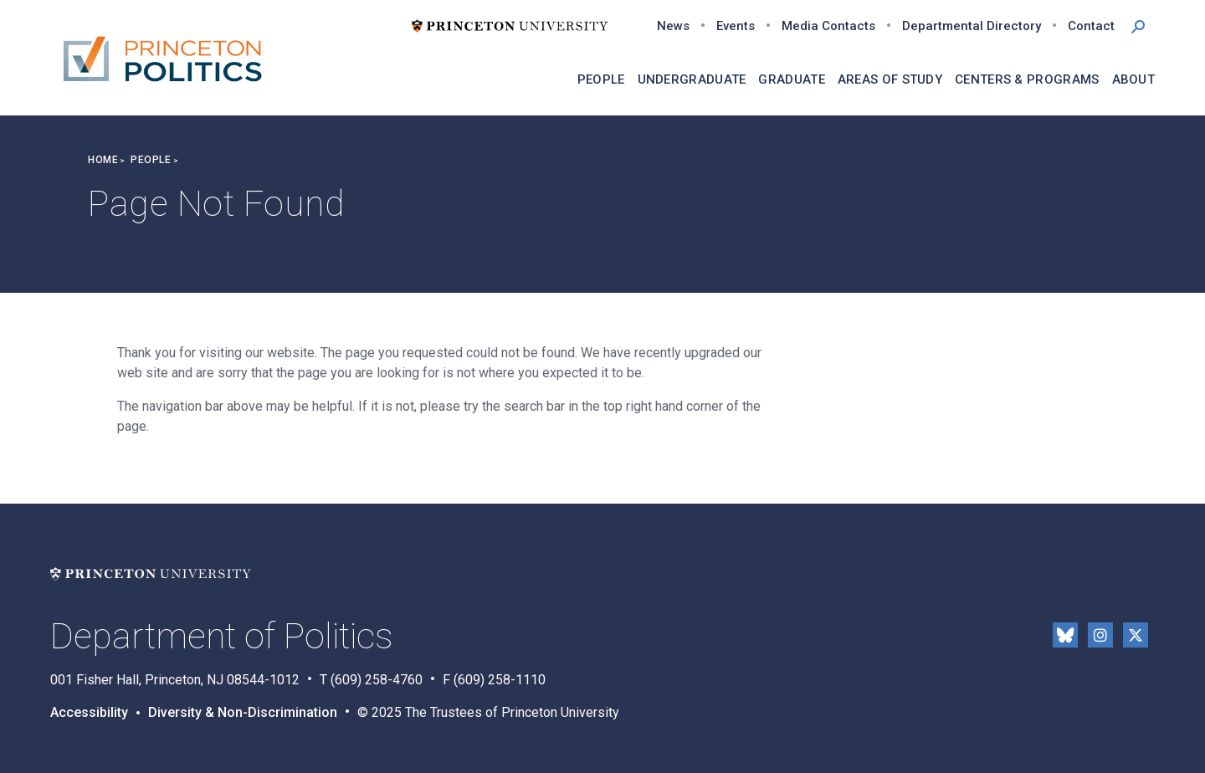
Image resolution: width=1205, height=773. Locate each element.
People (151, 160)
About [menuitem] (1134, 79)
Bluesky (1065, 635)
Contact (1091, 25)
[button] (1138, 25)
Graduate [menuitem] (791, 79)
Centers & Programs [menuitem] (1027, 79)
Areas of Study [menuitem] (890, 79)
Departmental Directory (971, 25)
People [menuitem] (601, 79)
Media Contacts (828, 25)
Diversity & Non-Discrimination (242, 712)
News (673, 25)
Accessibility (89, 712)
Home (103, 160)
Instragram (1100, 635)
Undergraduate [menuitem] (692, 79)
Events (735, 25)
